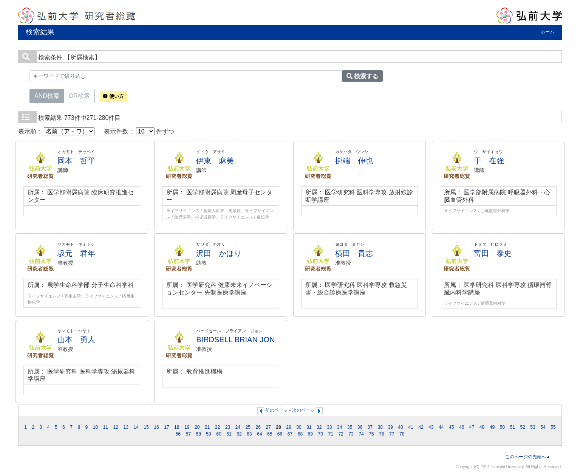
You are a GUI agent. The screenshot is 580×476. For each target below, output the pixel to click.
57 (188, 434)
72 (340, 434)
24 (238, 427)
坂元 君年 (76, 253)
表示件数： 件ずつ (139, 131)
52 (522, 427)
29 (288, 427)
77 (391, 434)
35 (350, 427)
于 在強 (489, 161)
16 (156, 427)
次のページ (303, 410)
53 (532, 427)
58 (198, 434)
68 (300, 434)
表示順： (56, 131)
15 (146, 427)
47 (472, 427)
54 (543, 427)
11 (105, 427)
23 (227, 427)
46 (461, 427)
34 (339, 427)
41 (410, 427)
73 (351, 434)
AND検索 (46, 95)
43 (431, 427)
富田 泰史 (493, 253)
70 (320, 434)
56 (178, 434)
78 (402, 434)
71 (330, 434)
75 (371, 434)
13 (125, 427)
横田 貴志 (354, 253)
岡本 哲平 (76, 161)
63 (249, 434)
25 (248, 427)
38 (380, 427)
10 (95, 427)
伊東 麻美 (215, 161)
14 (136, 427)
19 (187, 427)
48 (482, 427)
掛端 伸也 (354, 161)
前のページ (276, 410)
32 (319, 427)
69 (310, 434)
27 (268, 427)
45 (451, 427)
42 (421, 427)
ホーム (547, 31)
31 (309, 427)
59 (208, 434)
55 (553, 427)
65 (269, 434)
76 (381, 434)
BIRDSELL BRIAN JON (235, 339)
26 (258, 427)
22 (217, 427)
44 (441, 427)
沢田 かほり (218, 253)
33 (329, 427)
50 (502, 427)
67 (290, 434)
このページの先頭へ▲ (528, 456)
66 (280, 434)
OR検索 (79, 95)
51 (512, 427)
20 (197, 427)
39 (390, 427)
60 (218, 434)
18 (176, 427)
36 (360, 427)
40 (400, 427)
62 (239, 434)
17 (166, 427)
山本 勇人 (76, 339)
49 (492, 427)
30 (299, 427)
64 (259, 434)
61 (229, 434)
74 (361, 434)
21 (207, 427)
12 (116, 427)
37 (370, 427)
